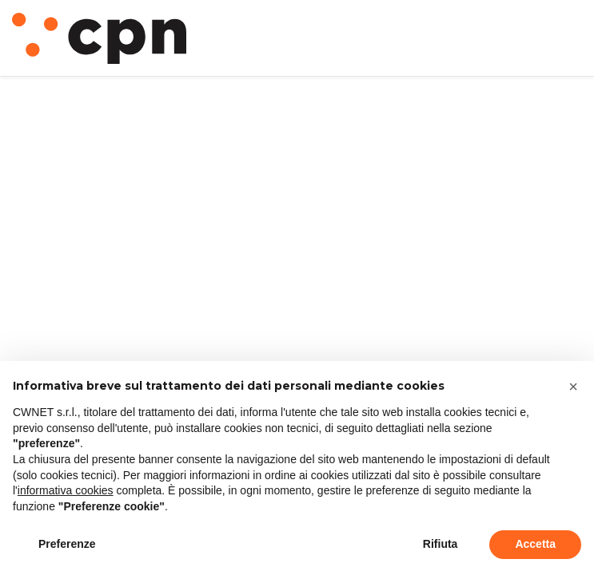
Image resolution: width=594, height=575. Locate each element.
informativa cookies (66, 490)
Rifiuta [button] (440, 543)
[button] (573, 386)
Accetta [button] (535, 543)
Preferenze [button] (67, 543)
